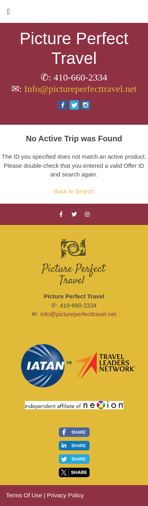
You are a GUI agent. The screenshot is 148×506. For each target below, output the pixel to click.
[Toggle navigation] (8, 13)
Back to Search (74, 191)
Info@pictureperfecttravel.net (80, 89)
